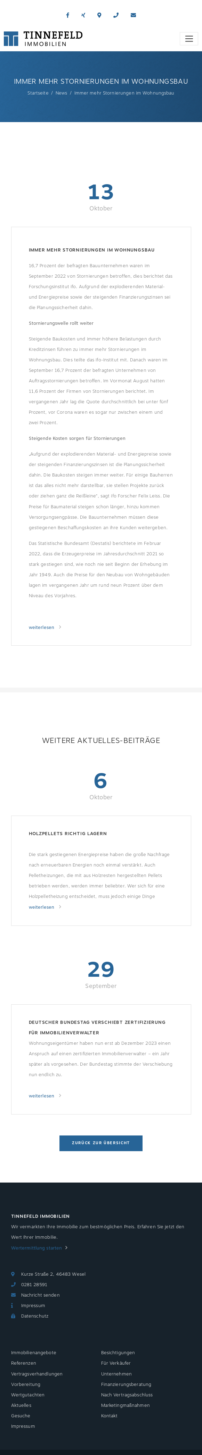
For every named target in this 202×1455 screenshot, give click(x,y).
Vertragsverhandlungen (37, 1374)
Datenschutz (34, 1316)
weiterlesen (42, 627)
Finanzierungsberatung (126, 1384)
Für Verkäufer (116, 1363)
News (61, 93)
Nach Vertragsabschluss (127, 1395)
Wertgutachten (28, 1395)
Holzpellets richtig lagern (68, 833)
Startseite (37, 93)
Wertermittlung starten (36, 1248)
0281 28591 (34, 1284)
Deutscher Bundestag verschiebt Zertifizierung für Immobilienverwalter (97, 1027)
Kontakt (109, 1415)
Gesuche (21, 1415)
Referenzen (23, 1363)
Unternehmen (116, 1374)
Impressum (33, 1305)
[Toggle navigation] (189, 38)
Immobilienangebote (33, 1352)
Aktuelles (21, 1405)
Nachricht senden (40, 1295)
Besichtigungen (118, 1352)
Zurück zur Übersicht (101, 1143)
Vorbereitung (26, 1384)
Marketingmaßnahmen (125, 1405)
